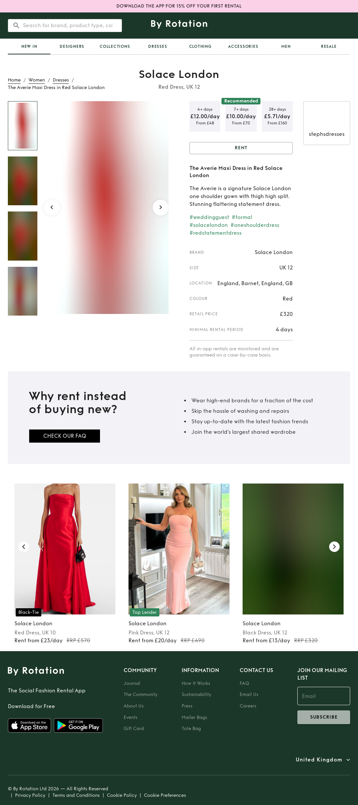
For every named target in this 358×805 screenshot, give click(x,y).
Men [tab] (285, 46)
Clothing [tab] (200, 46)
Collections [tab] (115, 46)
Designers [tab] (72, 46)
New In (29, 46)
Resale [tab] (329, 46)
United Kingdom (319, 759)
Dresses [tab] (157, 46)
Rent (241, 148)
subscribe (323, 717)
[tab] (29, 46)
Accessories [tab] (243, 46)
